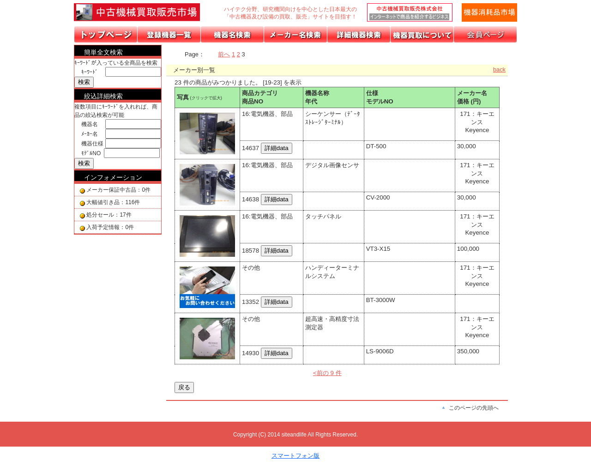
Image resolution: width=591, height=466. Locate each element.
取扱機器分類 (169, 34)
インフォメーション (113, 177)
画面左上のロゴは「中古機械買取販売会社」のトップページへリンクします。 (143, 12)
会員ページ (485, 34)
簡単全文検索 (103, 52)
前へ (224, 54)
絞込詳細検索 (103, 96)
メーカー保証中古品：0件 (118, 190)
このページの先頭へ (474, 408)
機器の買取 (422, 34)
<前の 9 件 (327, 372)
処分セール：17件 (108, 215)
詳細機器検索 (359, 34)
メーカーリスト (295, 34)
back (499, 69)
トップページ (106, 34)
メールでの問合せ (489, 12)
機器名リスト (232, 34)
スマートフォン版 (295, 455)
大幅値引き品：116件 (113, 202)
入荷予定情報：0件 (110, 227)
